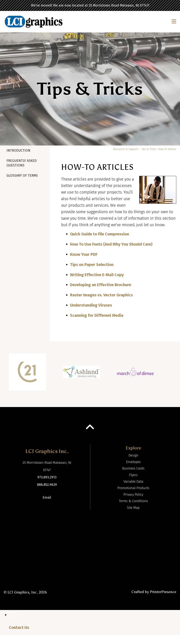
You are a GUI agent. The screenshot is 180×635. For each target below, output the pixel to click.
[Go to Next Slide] (174, 374)
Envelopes (133, 462)
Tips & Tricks (148, 149)
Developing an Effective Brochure (100, 284)
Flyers (133, 475)
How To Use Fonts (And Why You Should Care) (111, 244)
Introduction (18, 150)
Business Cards (133, 468)
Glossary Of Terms (22, 175)
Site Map (133, 508)
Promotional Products (133, 488)
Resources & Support (125, 149)
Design (133, 455)
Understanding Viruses (91, 305)
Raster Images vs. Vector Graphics (101, 294)
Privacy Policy (133, 494)
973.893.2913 (46, 477)
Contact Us (19, 627)
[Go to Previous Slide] (6, 374)
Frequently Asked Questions (21, 163)
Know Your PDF (83, 254)
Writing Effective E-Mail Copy (97, 274)
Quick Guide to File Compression (99, 234)
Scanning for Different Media (96, 315)
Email (47, 497)
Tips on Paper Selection (92, 264)
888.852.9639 (47, 485)
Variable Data (133, 481)
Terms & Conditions (133, 501)
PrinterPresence (163, 592)
